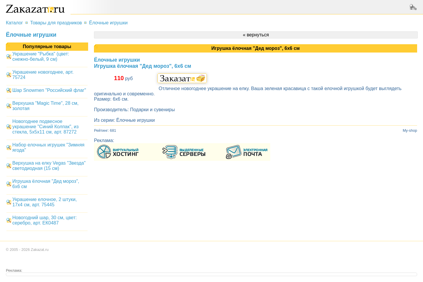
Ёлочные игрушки (108, 22)
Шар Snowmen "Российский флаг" (49, 90)
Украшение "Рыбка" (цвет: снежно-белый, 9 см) (40, 56)
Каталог (14, 22)
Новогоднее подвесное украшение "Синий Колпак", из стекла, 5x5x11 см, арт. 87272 (45, 126)
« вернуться (256, 34)
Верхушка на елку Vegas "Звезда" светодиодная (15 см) (48, 166)
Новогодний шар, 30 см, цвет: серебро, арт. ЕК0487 (44, 220)
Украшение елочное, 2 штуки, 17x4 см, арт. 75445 (44, 202)
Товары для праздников (56, 22)
